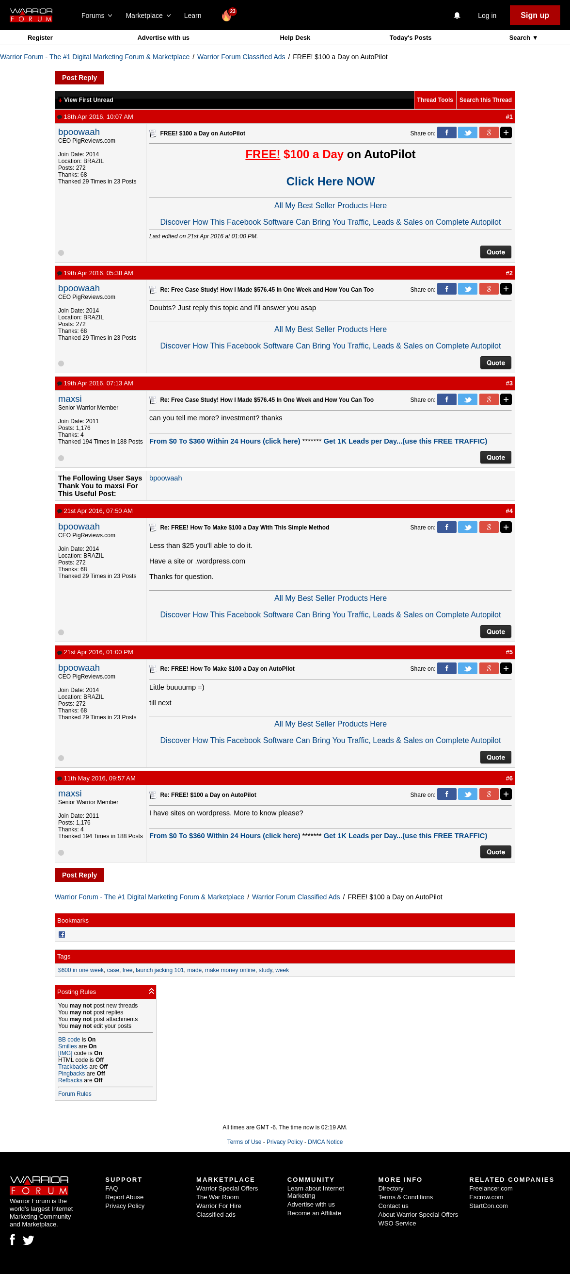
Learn (195, 15)
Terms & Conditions (406, 1197)
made (194, 970)
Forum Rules (75, 1094)
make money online (230, 970)
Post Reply (79, 78)
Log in (487, 15)
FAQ (111, 1188)
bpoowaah (79, 132)
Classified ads (216, 1214)
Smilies (67, 1046)
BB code (69, 1039)
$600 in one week (81, 970)
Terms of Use (244, 1142)
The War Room (217, 1197)
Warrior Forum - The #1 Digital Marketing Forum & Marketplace (95, 57)
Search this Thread (485, 100)
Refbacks (70, 1080)
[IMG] (65, 1053)
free (128, 970)
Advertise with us (163, 37)
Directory (391, 1188)
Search (520, 37)
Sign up (535, 15)
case (113, 970)
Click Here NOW (330, 181)
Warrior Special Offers (227, 1188)
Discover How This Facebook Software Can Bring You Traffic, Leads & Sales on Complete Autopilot (330, 222)
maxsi (70, 399)
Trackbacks (73, 1066)
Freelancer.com (491, 1188)
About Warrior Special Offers (419, 1214)
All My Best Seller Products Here (330, 205)
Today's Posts (411, 37)
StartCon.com (488, 1205)
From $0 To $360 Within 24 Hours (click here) (225, 441)
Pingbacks (71, 1073)
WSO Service (397, 1223)
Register (40, 37)
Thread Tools (435, 100)
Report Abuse (124, 1197)
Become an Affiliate (314, 1213)
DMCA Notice (325, 1142)
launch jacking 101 (160, 970)
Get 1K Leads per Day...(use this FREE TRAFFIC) (406, 441)
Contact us (394, 1205)
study (265, 970)
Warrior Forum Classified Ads (241, 57)
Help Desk (295, 37)
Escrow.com (486, 1197)
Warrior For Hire (218, 1205)
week (282, 970)
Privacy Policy (285, 1142)
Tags (63, 956)
